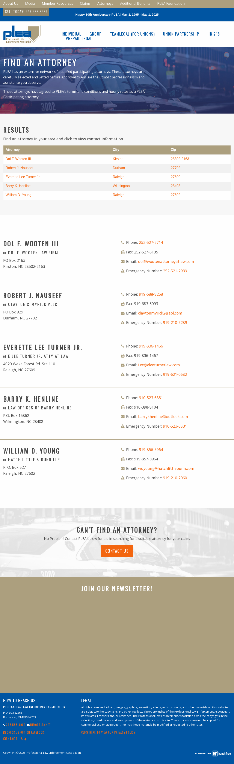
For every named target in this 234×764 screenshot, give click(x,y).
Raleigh (118, 177)
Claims (85, 3)
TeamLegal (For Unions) (132, 34)
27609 (175, 177)
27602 (175, 195)
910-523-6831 (151, 397)
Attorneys (105, 3)
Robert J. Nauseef (19, 168)
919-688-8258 (151, 294)
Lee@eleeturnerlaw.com (159, 364)
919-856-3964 (151, 449)
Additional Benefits (135, 3)
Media (30, 3)
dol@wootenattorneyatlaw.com (166, 261)
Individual (72, 34)
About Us (10, 3)
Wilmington (121, 186)
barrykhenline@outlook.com (163, 416)
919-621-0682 (175, 374)
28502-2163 (180, 159)
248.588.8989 (36, 11)
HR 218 (213, 34)
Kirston (118, 159)
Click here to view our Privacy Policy (108, 732)
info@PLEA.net (40, 725)
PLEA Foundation (171, 3)
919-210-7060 (175, 477)
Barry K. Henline (18, 186)
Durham (119, 168)
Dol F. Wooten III (18, 159)
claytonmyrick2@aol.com (160, 313)
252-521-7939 (175, 270)
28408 (175, 186)
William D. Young (19, 195)
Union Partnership (181, 34)
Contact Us (117, 551)
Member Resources (57, 3)
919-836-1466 (151, 346)
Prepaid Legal (79, 38)
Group (96, 34)
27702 (175, 168)
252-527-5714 (151, 242)
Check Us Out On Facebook (23, 732)
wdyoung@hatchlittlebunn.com (166, 468)
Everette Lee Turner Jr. (23, 177)
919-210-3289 (175, 322)
